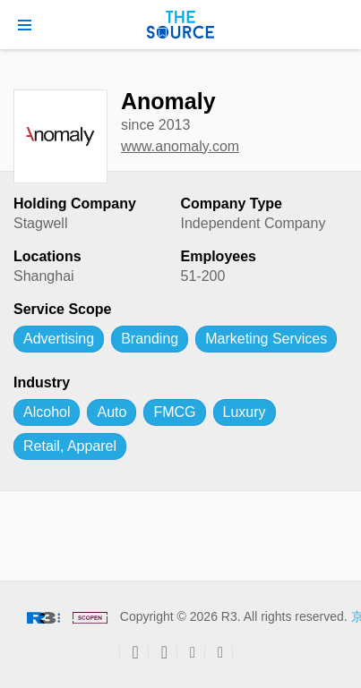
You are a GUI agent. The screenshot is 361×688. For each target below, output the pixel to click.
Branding (149, 338)
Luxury (244, 412)
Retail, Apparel (69, 446)
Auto (111, 412)
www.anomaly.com (180, 146)
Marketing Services (266, 338)
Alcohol (46, 412)
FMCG (174, 412)
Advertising (58, 338)
